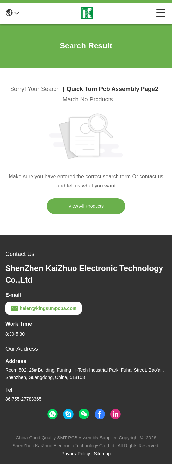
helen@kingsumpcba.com (43, 308)
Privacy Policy (75, 453)
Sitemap (102, 453)
